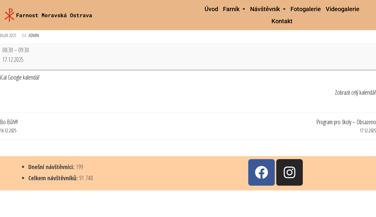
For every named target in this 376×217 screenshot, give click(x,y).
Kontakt (282, 21)
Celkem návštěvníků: (53, 178)
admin (34, 35)
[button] (234, 9)
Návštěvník (268, 9)
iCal (3, 77)
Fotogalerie (305, 9)
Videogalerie (342, 9)
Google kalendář (23, 77)
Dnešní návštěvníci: (52, 167)
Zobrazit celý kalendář (355, 92)
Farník (234, 9)
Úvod (211, 9)
